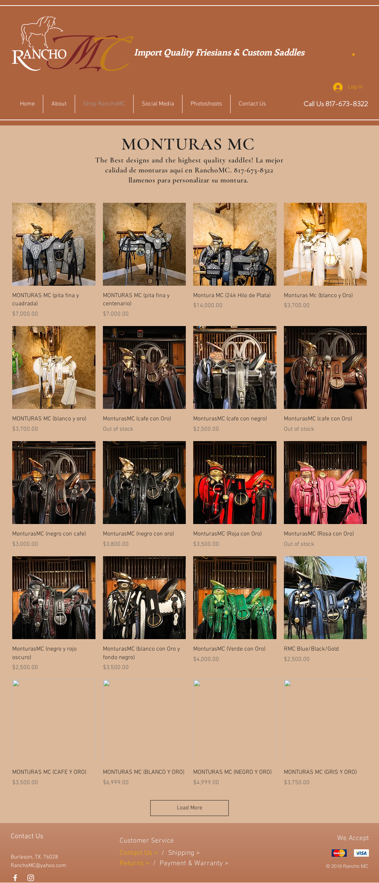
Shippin (179, 853)
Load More (189, 808)
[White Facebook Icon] (15, 877)
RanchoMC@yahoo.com (38, 865)
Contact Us (137, 853)
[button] (353, 54)
